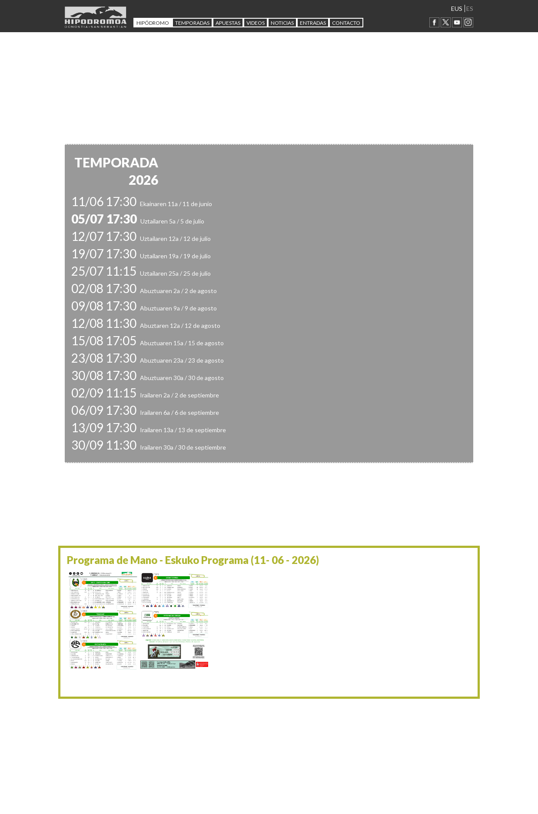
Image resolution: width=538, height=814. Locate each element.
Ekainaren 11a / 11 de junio (141, 203)
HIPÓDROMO (152, 23)
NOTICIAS (282, 23)
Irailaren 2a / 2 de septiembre (145, 395)
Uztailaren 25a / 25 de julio (141, 273)
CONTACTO (346, 23)
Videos (255, 23)
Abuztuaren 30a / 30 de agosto (147, 377)
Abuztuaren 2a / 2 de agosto (144, 290)
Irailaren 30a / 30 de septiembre (148, 447)
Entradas (313, 23)
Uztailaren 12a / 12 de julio (141, 238)
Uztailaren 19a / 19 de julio (141, 256)
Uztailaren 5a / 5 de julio (137, 221)
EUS (456, 8)
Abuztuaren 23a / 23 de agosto (147, 360)
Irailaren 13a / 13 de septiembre (148, 430)
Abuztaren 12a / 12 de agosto (145, 325)
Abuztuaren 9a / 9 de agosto (144, 308)
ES (469, 8)
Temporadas (192, 23)
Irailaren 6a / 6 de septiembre (145, 412)
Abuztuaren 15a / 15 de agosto (147, 343)
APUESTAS (228, 23)
